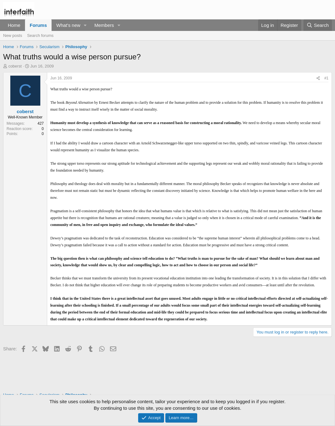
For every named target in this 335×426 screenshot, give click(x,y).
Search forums (40, 35)
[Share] (318, 78)
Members (104, 25)
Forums (38, 25)
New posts (12, 35)
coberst (15, 66)
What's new (68, 25)
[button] (85, 25)
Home (14, 25)
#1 (326, 78)
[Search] (317, 25)
